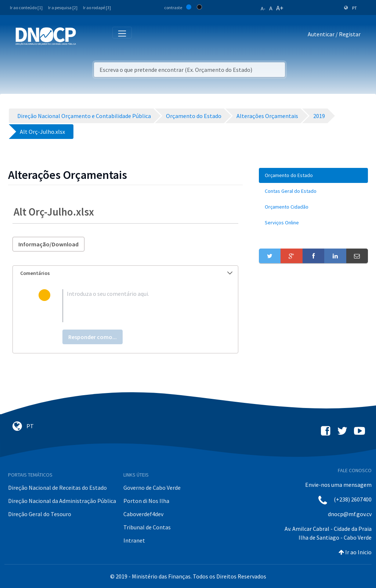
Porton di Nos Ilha (146, 500)
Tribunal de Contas (147, 527)
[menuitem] (313, 175)
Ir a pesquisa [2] (62, 7)
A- (263, 8)
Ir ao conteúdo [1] (26, 7)
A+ (279, 8)
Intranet (134, 540)
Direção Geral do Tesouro (39, 514)
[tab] (125, 273)
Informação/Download (48, 244)
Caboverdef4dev (143, 514)
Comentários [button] (126, 273)
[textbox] (137, 305)
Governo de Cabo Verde (152, 487)
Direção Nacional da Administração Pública (62, 500)
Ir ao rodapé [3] (97, 7)
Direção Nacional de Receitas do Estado (57, 487)
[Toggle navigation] (85, 35)
